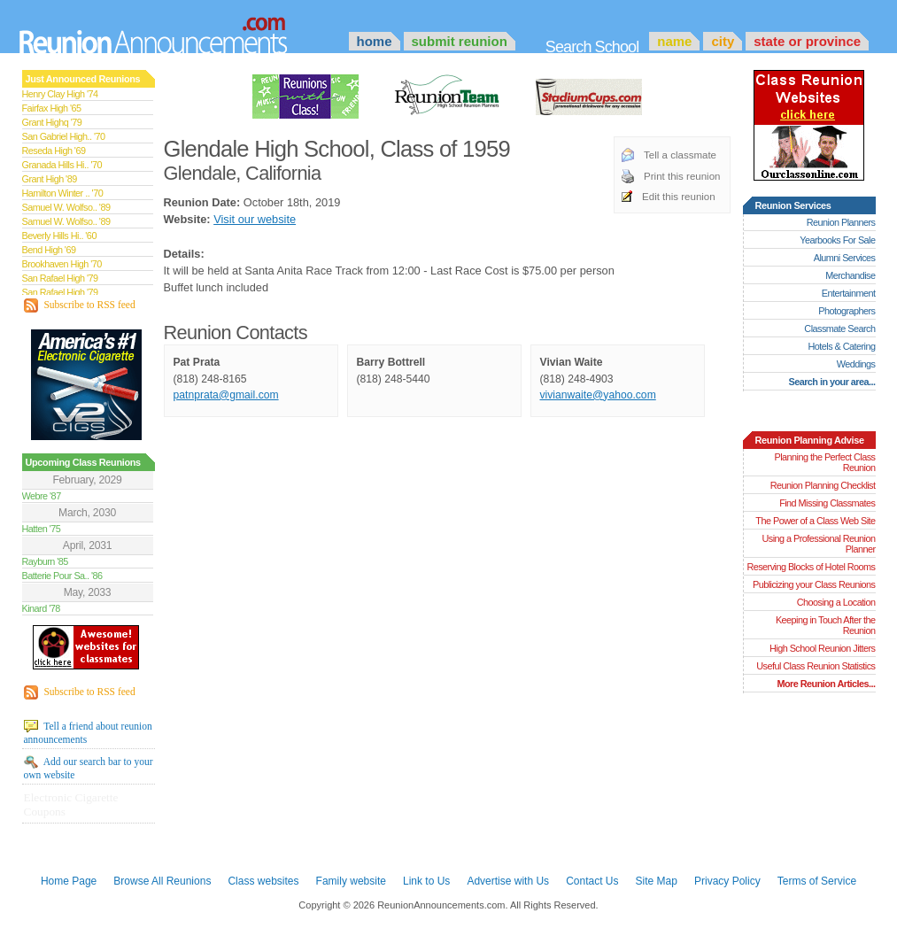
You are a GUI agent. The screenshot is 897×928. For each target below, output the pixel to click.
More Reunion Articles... (826, 683)
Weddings (856, 364)
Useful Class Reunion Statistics (815, 666)
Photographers (846, 310)
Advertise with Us (508, 881)
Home (374, 41)
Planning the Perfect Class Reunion (824, 462)
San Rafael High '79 (60, 278)
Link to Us (426, 881)
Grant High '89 (49, 179)
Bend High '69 (49, 249)
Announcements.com (177, 31)
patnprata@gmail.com (226, 395)
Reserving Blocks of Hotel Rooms (810, 566)
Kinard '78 (41, 608)
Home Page (69, 881)
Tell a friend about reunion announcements (88, 732)
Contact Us (592, 881)
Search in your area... (831, 381)
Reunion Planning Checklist (823, 485)
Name (674, 41)
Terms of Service (816, 881)
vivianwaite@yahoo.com (598, 395)
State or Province (807, 41)
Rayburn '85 (45, 561)
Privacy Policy (727, 881)
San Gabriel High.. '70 (63, 136)
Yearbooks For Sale (837, 240)
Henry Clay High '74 (60, 94)
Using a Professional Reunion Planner (818, 543)
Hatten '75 (41, 528)
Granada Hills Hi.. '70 (62, 164)
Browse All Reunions (162, 881)
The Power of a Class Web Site (815, 520)
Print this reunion (682, 176)
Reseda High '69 (54, 150)
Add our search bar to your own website (88, 767)
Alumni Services (845, 257)
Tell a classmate (680, 155)
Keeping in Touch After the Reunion (826, 625)
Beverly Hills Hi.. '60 (59, 235)
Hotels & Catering (842, 346)
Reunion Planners (841, 222)
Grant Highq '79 (52, 122)
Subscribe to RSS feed (79, 305)
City (722, 41)
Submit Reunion (459, 41)
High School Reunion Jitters (822, 648)
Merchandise (850, 275)
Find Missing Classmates (827, 503)
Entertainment (849, 293)
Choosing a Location (836, 602)
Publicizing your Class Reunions (814, 584)
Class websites (263, 881)
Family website (351, 881)
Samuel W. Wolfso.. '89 (66, 207)
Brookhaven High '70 (62, 264)
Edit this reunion (678, 196)
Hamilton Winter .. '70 (63, 193)
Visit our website (254, 219)
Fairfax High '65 (51, 108)
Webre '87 (41, 496)
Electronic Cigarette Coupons (71, 804)
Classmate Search (839, 328)
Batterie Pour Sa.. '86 (62, 575)
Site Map (656, 881)
